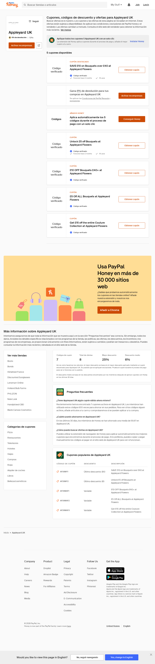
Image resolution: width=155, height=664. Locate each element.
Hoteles (11, 448)
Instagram (92, 580)
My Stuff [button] (116, 4)
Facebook (92, 568)
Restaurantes (14, 437)
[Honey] (12, 5)
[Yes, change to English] (121, 657)
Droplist (47, 568)
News (27, 586)
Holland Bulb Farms (16, 388)
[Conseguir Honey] (132, 119)
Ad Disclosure (70, 592)
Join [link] (137, 4)
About (27, 568)
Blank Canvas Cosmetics (19, 410)
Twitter (90, 574)
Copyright (68, 574)
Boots (10, 361)
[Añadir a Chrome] (109, 310)
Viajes (10, 454)
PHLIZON (12, 393)
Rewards (47, 580)
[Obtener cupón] (132, 70)
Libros (10, 475)
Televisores (12, 443)
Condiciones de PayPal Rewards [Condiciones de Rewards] (95, 98)
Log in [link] (146, 4)
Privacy (67, 568)
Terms (67, 586)
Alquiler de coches (16, 470)
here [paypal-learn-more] (69, 626)
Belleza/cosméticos (16, 481)
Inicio (6, 532)
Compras (11, 459)
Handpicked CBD (15, 404)
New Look (12, 399)
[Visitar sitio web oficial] (39, 45)
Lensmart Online (15, 382)
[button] (118, 626)
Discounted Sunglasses (18, 377)
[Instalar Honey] (137, 41)
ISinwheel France (15, 372)
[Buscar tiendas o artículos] (64, 5)
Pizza (10, 432)
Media (27, 598)
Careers (28, 580)
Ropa (10, 465)
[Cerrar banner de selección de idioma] (151, 654)
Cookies (67, 610)
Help (26, 574)
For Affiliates (49, 586)
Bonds (10, 366)
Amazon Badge (50, 574)
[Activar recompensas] (22, 45)
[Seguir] (33, 21)
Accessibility (70, 604)
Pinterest (91, 586)
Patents (67, 580)
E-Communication (73, 598)
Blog (26, 592)
